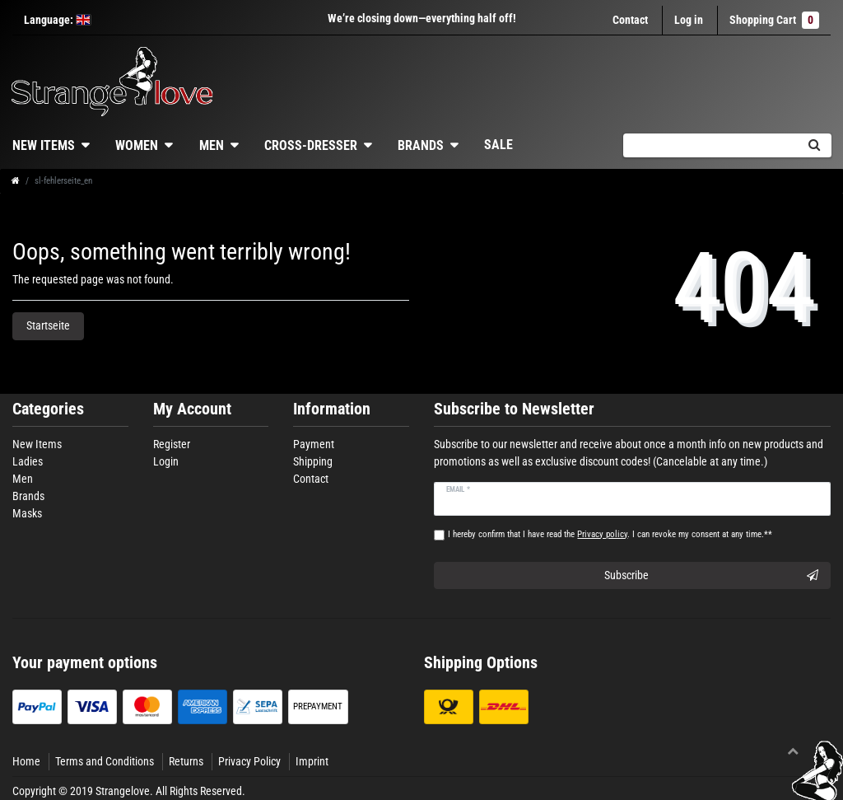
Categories (48, 409)
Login (166, 461)
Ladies (27, 461)
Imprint (312, 761)
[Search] (813, 145)
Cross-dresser (310, 145)
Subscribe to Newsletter (514, 409)
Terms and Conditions (104, 761)
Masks (27, 513)
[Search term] (709, 145)
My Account (192, 409)
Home (26, 761)
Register (171, 444)
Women (136, 145)
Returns (186, 761)
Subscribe (711, 575)
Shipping (313, 461)
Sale (498, 144)
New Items (37, 444)
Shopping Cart (774, 20)
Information (331, 409)
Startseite (48, 325)
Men (211, 145)
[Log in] (689, 20)
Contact (630, 19)
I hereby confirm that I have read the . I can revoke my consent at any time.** (610, 534)
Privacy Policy (249, 761)
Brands (421, 145)
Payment (313, 444)
